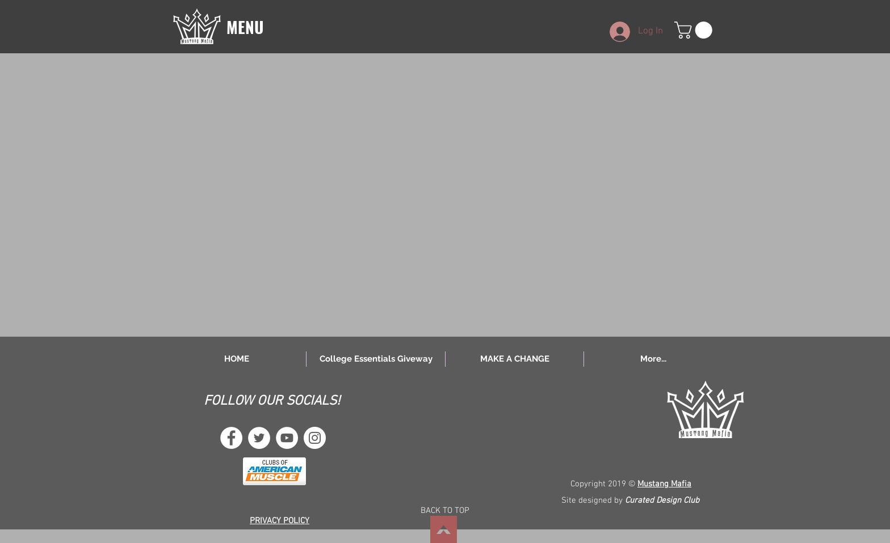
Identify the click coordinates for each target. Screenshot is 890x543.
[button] (197, 26)
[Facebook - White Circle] (231, 438)
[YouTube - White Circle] (287, 438)
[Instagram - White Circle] (315, 438)
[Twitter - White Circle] (259, 438)
